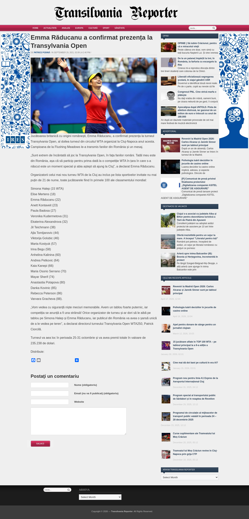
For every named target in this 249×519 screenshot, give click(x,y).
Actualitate (50, 28)
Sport (106, 28)
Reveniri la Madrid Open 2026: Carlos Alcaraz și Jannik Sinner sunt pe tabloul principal (199, 142)
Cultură (93, 28)
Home (35, 28)
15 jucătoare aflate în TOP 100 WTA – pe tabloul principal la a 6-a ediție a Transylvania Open (194, 345)
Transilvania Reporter (122, 511)
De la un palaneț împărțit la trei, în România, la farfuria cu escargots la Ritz (197, 61)
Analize (66, 28)
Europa (79, 28)
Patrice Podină (42, 52)
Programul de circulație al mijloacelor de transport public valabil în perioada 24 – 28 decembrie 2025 (195, 416)
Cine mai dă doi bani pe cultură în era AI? (195, 362)
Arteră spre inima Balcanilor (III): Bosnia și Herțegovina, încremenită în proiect (197, 256)
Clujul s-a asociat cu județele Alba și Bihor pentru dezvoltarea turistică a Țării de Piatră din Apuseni (196, 217)
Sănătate (120, 28)
